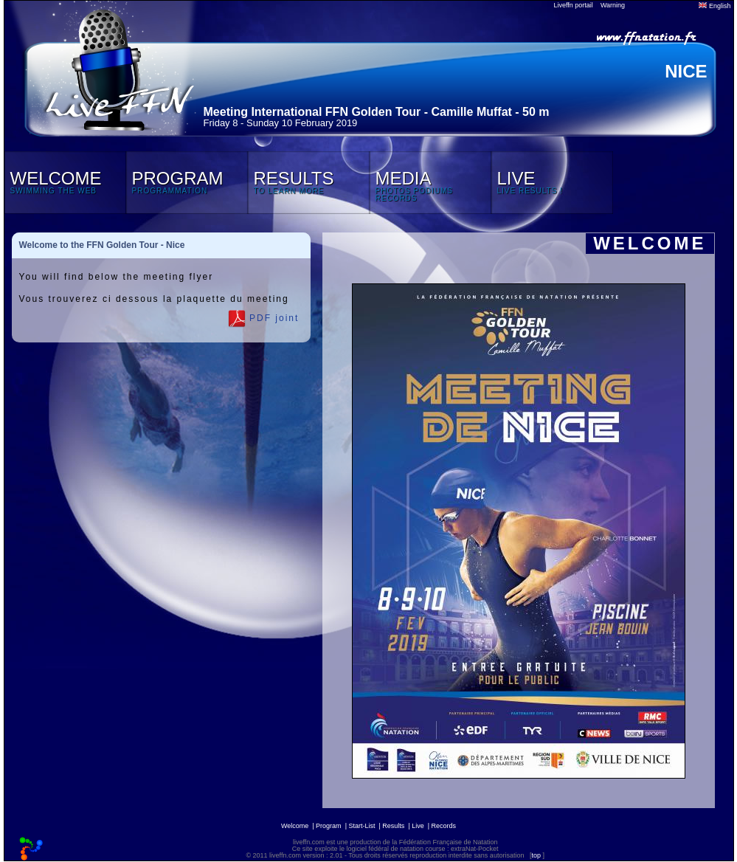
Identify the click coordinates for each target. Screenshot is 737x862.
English (714, 6)
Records (444, 826)
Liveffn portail (573, 5)
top (536, 855)
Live (418, 826)
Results (393, 826)
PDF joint (264, 319)
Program (329, 826)
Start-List (361, 826)
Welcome (294, 826)
